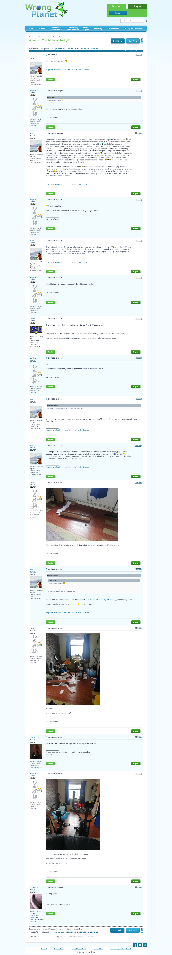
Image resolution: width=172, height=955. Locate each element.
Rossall (32, 319)
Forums (31, 28)
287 (81, 49)
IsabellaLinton (34, 737)
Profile (50, 79)
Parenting (98, 28)
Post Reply (117, 41)
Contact (44, 949)
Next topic (139, 51)
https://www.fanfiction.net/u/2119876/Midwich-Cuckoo (67, 69)
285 (75, 49)
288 (84, 49)
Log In (137, 6)
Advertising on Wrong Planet (120, 949)
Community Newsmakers (73, 28)
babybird (33, 91)
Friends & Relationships (57, 28)
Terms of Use (98, 949)
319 (92, 49)
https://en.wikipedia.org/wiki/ (99, 599)
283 (68, 49)
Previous (60, 49)
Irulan (32, 55)
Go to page (53, 49)
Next (96, 49)
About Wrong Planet (79, 949)
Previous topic (130, 51)
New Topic (133, 41)
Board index (33, 37)
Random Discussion (59, 37)
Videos (42, 28)
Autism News (113, 28)
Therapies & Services (133, 28)
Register (116, 6)
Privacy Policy (59, 949)
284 (71, 49)
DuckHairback (34, 887)
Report (135, 79)
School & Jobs (86, 28)
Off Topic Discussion (45, 37)
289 (88, 49)
